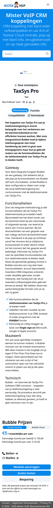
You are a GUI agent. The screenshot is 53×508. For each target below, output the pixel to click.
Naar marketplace (26, 85)
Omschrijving (20, 110)
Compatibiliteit (16, 115)
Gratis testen (26, 473)
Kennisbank (36, 115)
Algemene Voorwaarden (25, 502)
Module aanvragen (26, 467)
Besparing (26, 479)
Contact (6, 502)
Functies (35, 110)
